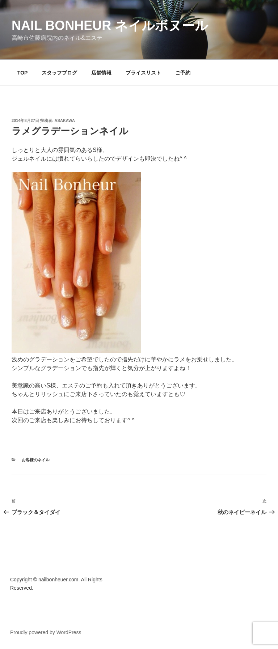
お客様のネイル (36, 460)
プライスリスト (143, 73)
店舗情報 (101, 73)
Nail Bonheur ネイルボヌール (110, 25)
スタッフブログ (59, 73)
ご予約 (182, 73)
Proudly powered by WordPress (45, 632)
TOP (22, 73)
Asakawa (65, 120)
